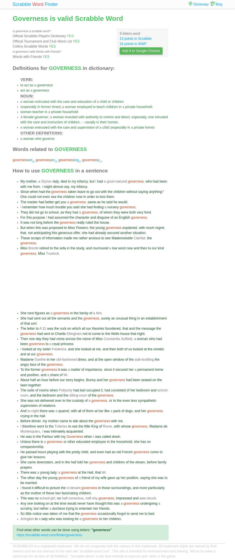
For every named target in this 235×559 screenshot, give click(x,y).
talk (75, 421)
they (68, 212)
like (106, 411)
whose (126, 426)
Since (24, 192)
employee (98, 442)
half (33, 380)
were (124, 212)
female (29, 117)
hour (45, 380)
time (63, 503)
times (56, 107)
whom (108, 212)
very (140, 212)
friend (86, 478)
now (79, 197)
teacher (38, 112)
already (100, 233)
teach (101, 107)
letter (31, 328)
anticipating (42, 233)
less (134, 401)
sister (47, 349)
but (92, 181)
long (39, 222)
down (116, 437)
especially (29, 107)
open (108, 359)
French (127, 452)
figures (40, 313)
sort (34, 323)
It (21, 222)
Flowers (82, 228)
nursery (113, 207)
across (71, 339)
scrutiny (26, 508)
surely (105, 318)
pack (116, 411)
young (100, 228)
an (116, 217)
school (54, 212)
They (24, 212)
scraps (36, 238)
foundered (112, 328)
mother (31, 181)
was (26, 222)
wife (104, 478)
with (53, 102)
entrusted (42, 102)
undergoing (148, 503)
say (66, 187)
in (38, 107)
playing (52, 452)
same (92, 202)
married (31, 483)
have (90, 503)
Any (23, 503)
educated (83, 442)
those (106, 488)
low (114, 248)
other (71, 442)
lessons (39, 457)
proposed (56, 228)
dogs (129, 411)
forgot (121, 514)
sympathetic (147, 401)
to (21, 85)
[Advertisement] (94, 283)
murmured (100, 248)
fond (147, 212)
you (63, 202)
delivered (47, 401)
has (143, 442)
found (26, 488)
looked (27, 349)
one (151, 117)
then (143, 248)
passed (31, 452)
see (54, 197)
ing (69, 160)
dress (82, 359)
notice (37, 514)
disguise (103, 217)
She (23, 313)
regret (159, 228)
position (33, 375)
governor (41, 117)
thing (132, 318)
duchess (58, 508)
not (39, 197)
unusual (122, 318)
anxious (94, 238)
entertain (85, 508)
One (23, 197)
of (94, 102)
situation (139, 233)
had (100, 181)
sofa (63, 248)
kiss (102, 197)
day (38, 339)
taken (72, 192)
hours (42, 452)
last (82, 390)
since (108, 370)
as (31, 85)
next (30, 313)
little (87, 426)
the (59, 102)
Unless (25, 442)
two (58, 493)
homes (113, 122)
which (76, 328)
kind (161, 248)
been (163, 181)
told (80, 462)
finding (99, 207)
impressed (124, 498)
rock (63, 328)
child (103, 102)
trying (70, 508)
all (49, 318)
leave (81, 192)
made (68, 238)
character (82, 217)
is (42, 442)
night (140, 334)
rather (83, 238)
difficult (39, 488)
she (83, 207)
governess (45, 85)
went (40, 426)
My (22, 181)
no (149, 442)
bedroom (143, 390)
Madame (27, 359)
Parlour (47, 437)
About (24, 380)
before (48, 222)
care (66, 102)
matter (75, 370)
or (109, 102)
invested (71, 117)
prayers (26, 467)
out (97, 192)
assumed (61, 217)
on (69, 328)
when (34, 192)
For (22, 217)
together (34, 385)
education (84, 102)
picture (55, 488)
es (46, 160)
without (131, 192)
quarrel (63, 411)
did (31, 212)
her (52, 359)
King (94, 426)
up (118, 478)
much (50, 207)
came (64, 421)
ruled (89, 222)
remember (30, 207)
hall (42, 416)
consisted (118, 390)
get (57, 202)
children (118, 102)
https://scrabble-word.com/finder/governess (49, 535)
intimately (58, 431)
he (103, 202)
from (36, 187)
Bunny (91, 380)
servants (63, 318)
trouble (60, 207)
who (38, 139)
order (91, 197)
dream (140, 462)
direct (125, 117)
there (44, 411)
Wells (115, 334)
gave (111, 478)
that (23, 233)
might (48, 187)
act (26, 85)
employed (84, 107)
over (58, 401)
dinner (36, 421)
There (24, 472)
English (124, 217)
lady (56, 181)
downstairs (45, 462)
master (32, 202)
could (32, 197)
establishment (156, 318)
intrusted (161, 117)
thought (101, 503)
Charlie (60, 334)
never (81, 503)
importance (93, 370)
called (106, 437)
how (42, 207)
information (54, 238)
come (96, 334)
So (22, 514)
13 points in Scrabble (135, 39)
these (50, 493)
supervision (86, 127)
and (73, 102)
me (29, 187)
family (83, 313)
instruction (55, 122)
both (132, 212)
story (69, 380)
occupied (93, 390)
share (54, 375)
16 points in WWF (133, 44)
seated (146, 380)
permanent (146, 370)
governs (48, 139)
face (33, 364)
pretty (76, 452)
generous (65, 233)
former (46, 107)
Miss (71, 228)
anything (155, 192)
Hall (90, 472)
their (103, 122)
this (29, 217)
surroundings (121, 488)
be (22, 483)
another (126, 233)
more (143, 488)
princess (67, 344)
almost (58, 187)
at (34, 349)
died (64, 181)
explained (129, 228)
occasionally (106, 514)
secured (113, 233)
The (23, 202)
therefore (29, 426)
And (23, 411)
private (130, 107)
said (109, 202)
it (59, 370)
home (149, 127)
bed (151, 514)
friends (104, 508)
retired (44, 248)
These (25, 238)
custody (78, 401)
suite (30, 390)
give (23, 457)
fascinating (70, 493)
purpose (39, 217)
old (119, 452)
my (74, 181)
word (121, 248)
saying (143, 192)
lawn (23, 385)
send (134, 514)
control (108, 117)
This (23, 498)
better (49, 202)
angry (24, 364)
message (148, 328)
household (144, 107)
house (104, 222)
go (92, 192)
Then (24, 339)
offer (76, 233)
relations (48, 406)
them (110, 197)
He (22, 437)
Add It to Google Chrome (141, 51)
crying (25, 416)
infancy (82, 181)
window (118, 359)
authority (91, 117)
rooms (44, 390)
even (46, 197)
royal (56, 344)
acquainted (74, 431)
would (122, 202)
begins (79, 380)
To (22, 370)
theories (98, 328)
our (154, 248)
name (86, 339)
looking (39, 503)
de (166, 426)
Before (25, 421)
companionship (31, 447)
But (22, 228)
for (77, 519)
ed (24, 160)
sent (37, 318)
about (83, 421)
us (130, 349)
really (81, 222)
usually (90, 122)
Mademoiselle (122, 238)
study (80, 248)
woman (28, 102)
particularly (156, 488)
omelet (158, 349)
